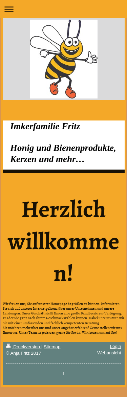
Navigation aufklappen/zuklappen (63, 9)
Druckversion (23, 346)
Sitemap (52, 346)
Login (115, 346)
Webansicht (109, 352)
